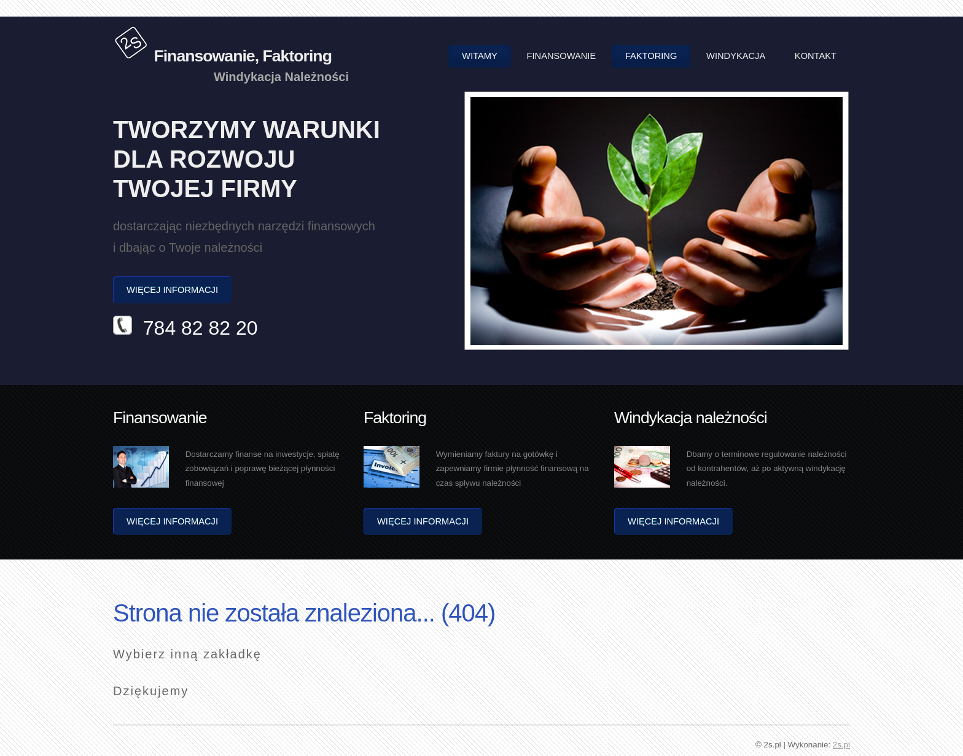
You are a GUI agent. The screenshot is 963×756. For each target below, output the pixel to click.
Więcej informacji (172, 290)
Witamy (479, 56)
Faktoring (651, 56)
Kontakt (815, 56)
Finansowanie (561, 56)
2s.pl (841, 744)
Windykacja (735, 56)
